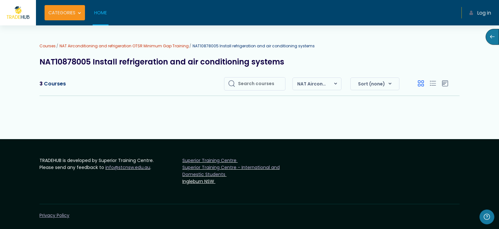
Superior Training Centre (210, 160)
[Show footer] (487, 217)
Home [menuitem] (100, 13)
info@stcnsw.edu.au (127, 167)
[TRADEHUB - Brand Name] (18, 12)
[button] (316, 83)
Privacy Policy (54, 215)
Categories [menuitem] (61, 13)
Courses (47, 46)
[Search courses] (259, 84)
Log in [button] (480, 13)
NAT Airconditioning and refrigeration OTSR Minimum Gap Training (124, 46)
